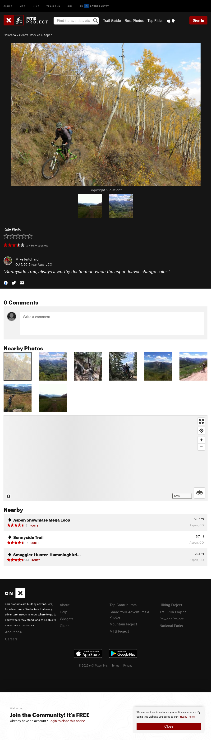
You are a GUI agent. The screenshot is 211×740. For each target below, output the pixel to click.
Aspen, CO (45, 264)
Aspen (48, 35)
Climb (8, 5)
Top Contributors (123, 605)
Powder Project (171, 619)
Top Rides (155, 20)
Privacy (127, 665)
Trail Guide (112, 20)
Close (168, 726)
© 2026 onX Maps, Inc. (93, 665)
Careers (11, 639)
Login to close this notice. (67, 721)
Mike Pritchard (27, 259)
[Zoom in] (201, 439)
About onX (13, 632)
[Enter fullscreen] (201, 421)
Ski (70, 5)
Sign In (198, 20)
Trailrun (53, 5)
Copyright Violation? (105, 190)
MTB (23, 5)
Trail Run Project (173, 612)
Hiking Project (171, 605)
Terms (115, 665)
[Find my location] (201, 430)
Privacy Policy (187, 716)
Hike (36, 5)
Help (63, 612)
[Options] (199, 493)
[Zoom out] (201, 446)
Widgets (66, 619)
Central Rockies (29, 35)
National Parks (171, 626)
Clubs (64, 626)
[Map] (105, 458)
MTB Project (119, 631)
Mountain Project (123, 624)
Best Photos (134, 20)
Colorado (10, 35)
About (64, 605)
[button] (6, 282)
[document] (169, 720)
